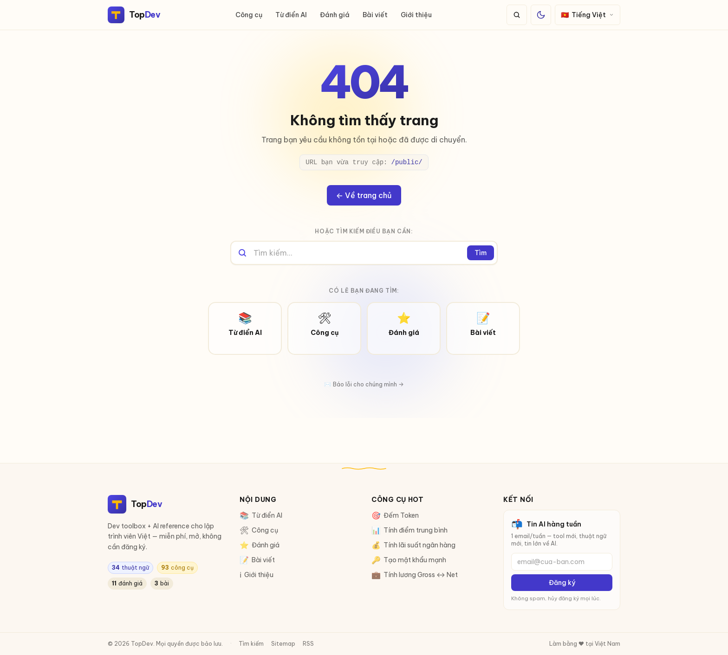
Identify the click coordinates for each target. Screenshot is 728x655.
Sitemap (283, 643)
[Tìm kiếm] (517, 15)
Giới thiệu (416, 15)
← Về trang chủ (364, 195)
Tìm (480, 253)
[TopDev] (134, 14)
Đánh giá (335, 15)
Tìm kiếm (251, 643)
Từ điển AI (291, 15)
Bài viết (375, 15)
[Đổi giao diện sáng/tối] (541, 15)
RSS (308, 643)
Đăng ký (562, 582)
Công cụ (248, 15)
